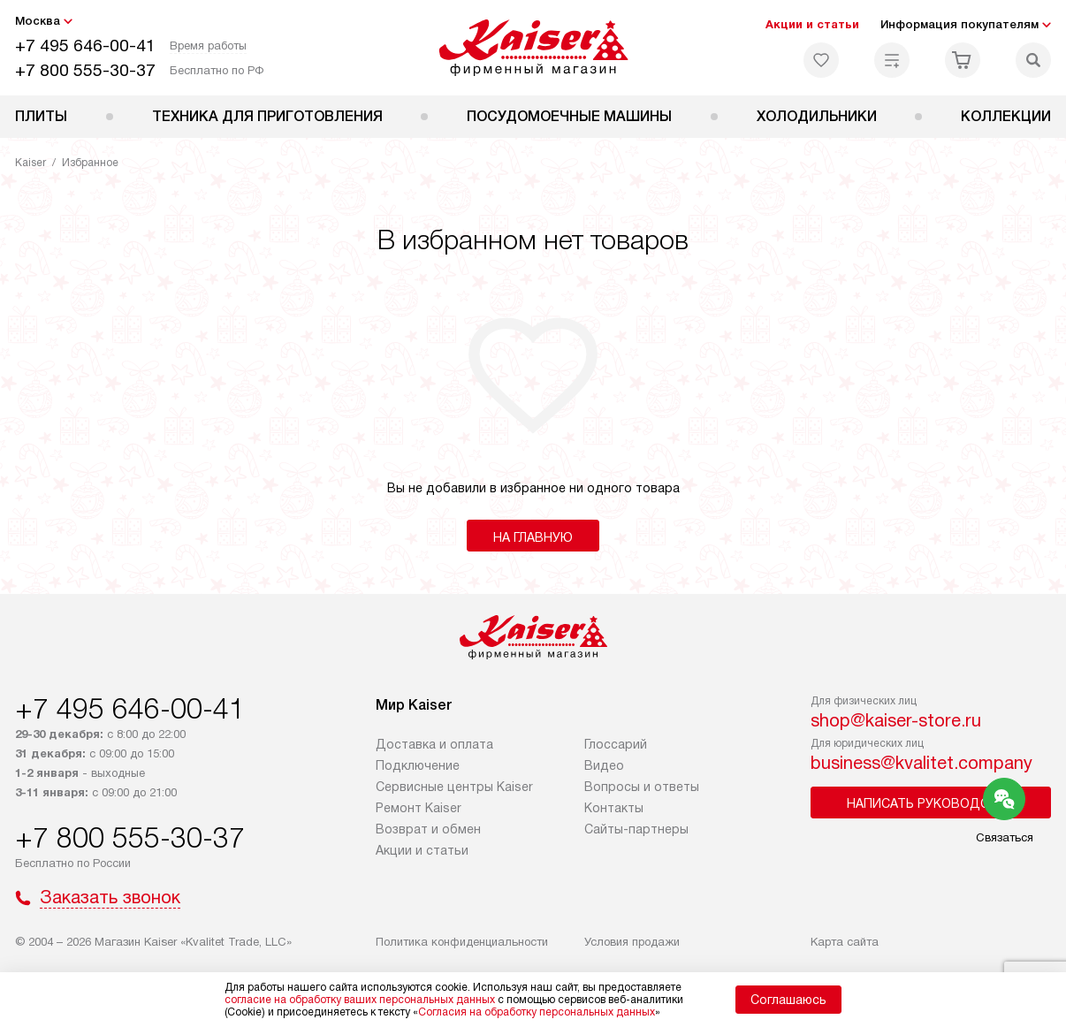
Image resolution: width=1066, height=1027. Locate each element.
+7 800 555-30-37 (85, 70)
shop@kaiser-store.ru (896, 720)
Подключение (418, 765)
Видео (604, 765)
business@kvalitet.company (921, 762)
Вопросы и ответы (641, 787)
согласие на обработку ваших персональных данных (360, 999)
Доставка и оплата (434, 744)
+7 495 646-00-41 (85, 45)
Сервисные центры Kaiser (454, 787)
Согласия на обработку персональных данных (536, 1012)
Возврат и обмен (428, 829)
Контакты (613, 808)
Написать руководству (931, 803)
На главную (533, 537)
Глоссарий (615, 744)
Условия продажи (632, 941)
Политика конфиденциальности (462, 941)
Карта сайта (845, 941)
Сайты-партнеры (636, 829)
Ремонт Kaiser (418, 808)
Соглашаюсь (788, 1000)
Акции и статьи (812, 24)
